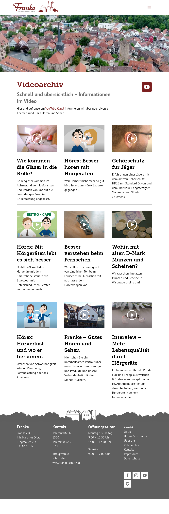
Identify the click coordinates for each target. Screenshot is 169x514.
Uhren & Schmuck (135, 436)
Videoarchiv (131, 445)
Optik (127, 432)
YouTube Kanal (54, 108)
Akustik (129, 427)
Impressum (131, 454)
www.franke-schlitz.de (66, 463)
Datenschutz (132, 458)
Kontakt (129, 449)
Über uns (129, 440)
